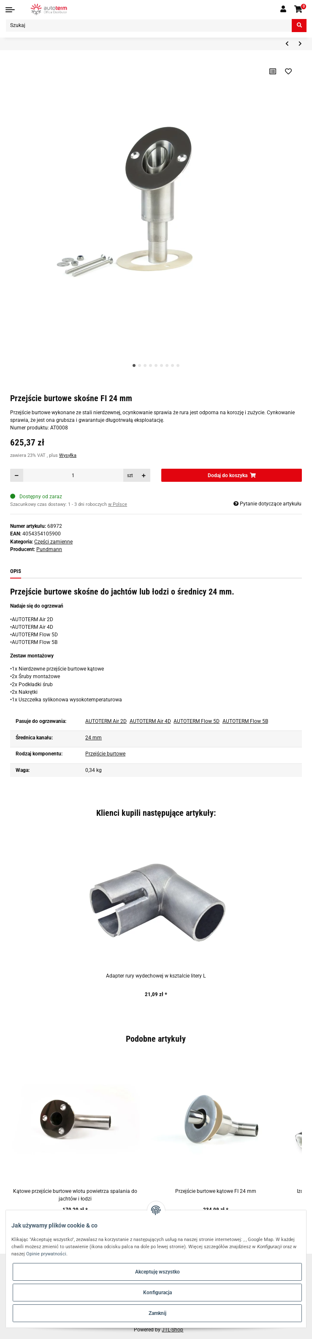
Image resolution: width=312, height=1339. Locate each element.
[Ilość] (73, 475)
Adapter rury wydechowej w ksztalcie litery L (156, 976)
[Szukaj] (148, 25)
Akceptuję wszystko (157, 1272)
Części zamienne (53, 542)
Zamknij (157, 1313)
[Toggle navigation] (10, 9)
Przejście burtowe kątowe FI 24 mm (215, 1191)
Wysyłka (67, 455)
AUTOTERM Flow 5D (197, 721)
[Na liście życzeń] (288, 71)
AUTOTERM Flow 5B (245, 721)
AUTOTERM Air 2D (106, 721)
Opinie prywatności (46, 1254)
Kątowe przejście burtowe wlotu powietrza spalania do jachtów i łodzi (75, 1195)
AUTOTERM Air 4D (150, 721)
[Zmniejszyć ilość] (17, 475)
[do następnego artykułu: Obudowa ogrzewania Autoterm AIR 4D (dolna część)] (300, 44)
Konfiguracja (157, 1293)
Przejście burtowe (105, 754)
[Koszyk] (298, 9)
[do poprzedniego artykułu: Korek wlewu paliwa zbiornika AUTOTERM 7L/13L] (286, 44)
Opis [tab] (15, 571)
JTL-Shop (172, 1330)
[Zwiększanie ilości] (144, 475)
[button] (283, 9)
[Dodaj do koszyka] (231, 475)
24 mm (93, 738)
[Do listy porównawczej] (272, 71)
